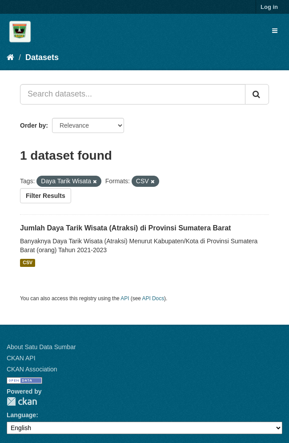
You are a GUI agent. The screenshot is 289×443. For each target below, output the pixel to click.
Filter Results (45, 195)
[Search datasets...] (132, 94)
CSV (27, 263)
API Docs (153, 298)
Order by (33, 125)
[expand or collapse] (274, 31)
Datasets (42, 57)
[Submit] (257, 94)
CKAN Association (32, 369)
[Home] (10, 57)
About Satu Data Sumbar (41, 346)
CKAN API (21, 358)
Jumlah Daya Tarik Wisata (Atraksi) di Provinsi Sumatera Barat (125, 228)
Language (21, 415)
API (124, 298)
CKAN (22, 401)
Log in (269, 7)
